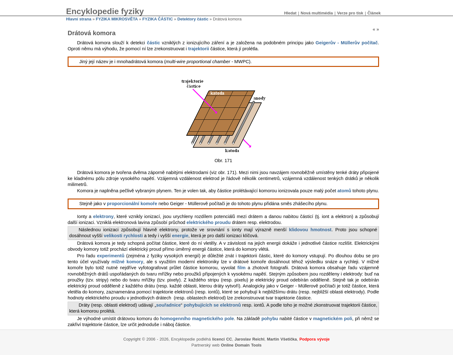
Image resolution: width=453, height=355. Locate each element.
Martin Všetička (282, 339)
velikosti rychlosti (123, 235)
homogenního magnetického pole (197, 318)
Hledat (290, 13)
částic (153, 42)
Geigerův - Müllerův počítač (347, 42)
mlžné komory (127, 261)
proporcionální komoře (132, 203)
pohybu (269, 318)
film (242, 267)
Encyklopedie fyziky (105, 11)
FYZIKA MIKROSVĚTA (117, 19)
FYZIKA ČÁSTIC (158, 19)
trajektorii (198, 48)
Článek (374, 13)
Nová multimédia (317, 13)
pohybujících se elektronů (212, 305)
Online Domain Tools (241, 345)
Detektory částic (193, 19)
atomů (344, 190)
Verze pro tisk (350, 13)
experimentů (110, 255)
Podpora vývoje (314, 339)
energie (180, 235)
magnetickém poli (332, 318)
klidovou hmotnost (310, 229)
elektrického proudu (209, 222)
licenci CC (222, 339)
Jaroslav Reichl (250, 339)
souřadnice (168, 305)
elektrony (103, 216)
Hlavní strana (78, 19)
